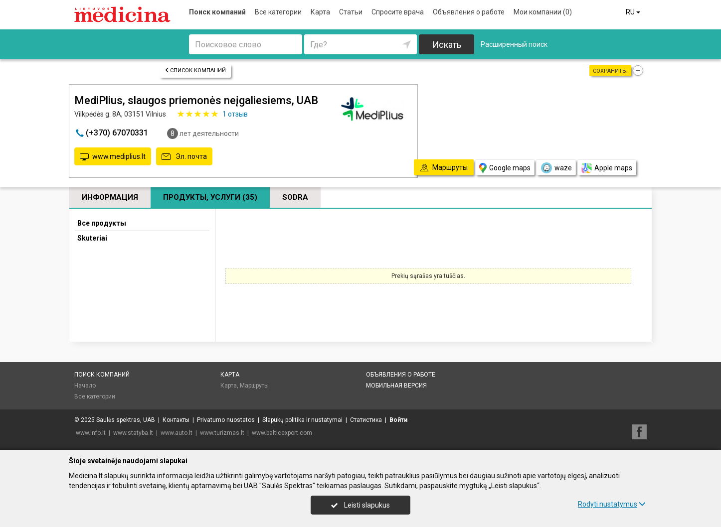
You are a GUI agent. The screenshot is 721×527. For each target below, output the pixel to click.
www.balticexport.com (282, 432)
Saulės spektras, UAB (125, 419)
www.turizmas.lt (222, 432)
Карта (320, 12)
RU (634, 12)
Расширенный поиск (514, 44)
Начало (85, 385)
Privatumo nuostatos (226, 419)
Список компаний (195, 70)
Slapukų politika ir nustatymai (302, 419)
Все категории (278, 12)
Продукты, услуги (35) (210, 197)
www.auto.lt (176, 432)
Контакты (176, 419)
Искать (446, 44)
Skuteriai (92, 238)
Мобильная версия (396, 385)
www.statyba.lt (133, 432)
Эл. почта (184, 156)
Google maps (505, 168)
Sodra (295, 197)
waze (556, 167)
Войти (398, 419)
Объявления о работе (469, 12)
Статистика (366, 419)
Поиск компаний (217, 12)
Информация (110, 197)
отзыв (235, 114)
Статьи (350, 12)
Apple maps (606, 168)
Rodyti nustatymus (612, 504)
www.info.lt (91, 432)
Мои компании (543, 12)
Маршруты (254, 385)
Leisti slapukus (360, 505)
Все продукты (101, 223)
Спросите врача (397, 12)
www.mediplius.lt (113, 156)
